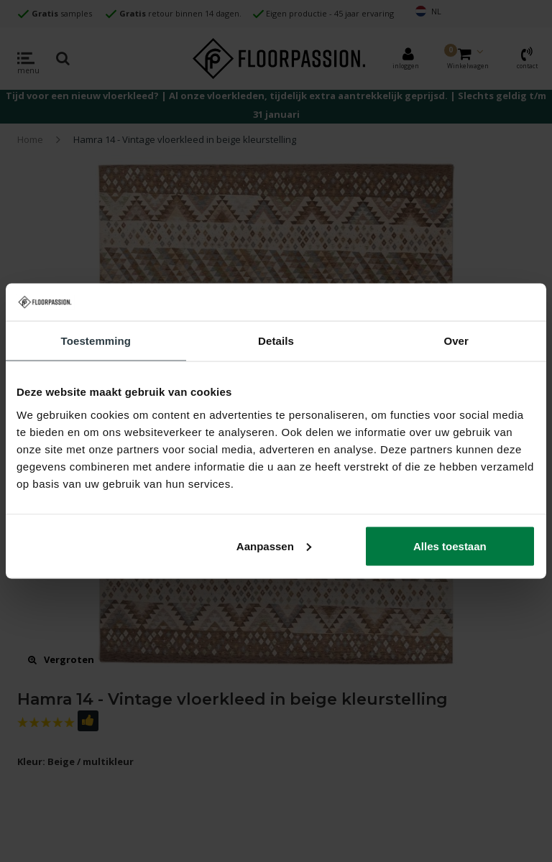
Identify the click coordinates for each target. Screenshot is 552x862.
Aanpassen (273, 545)
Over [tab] (456, 341)
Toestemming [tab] (96, 341)
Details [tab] (276, 341)
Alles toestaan (450, 545)
